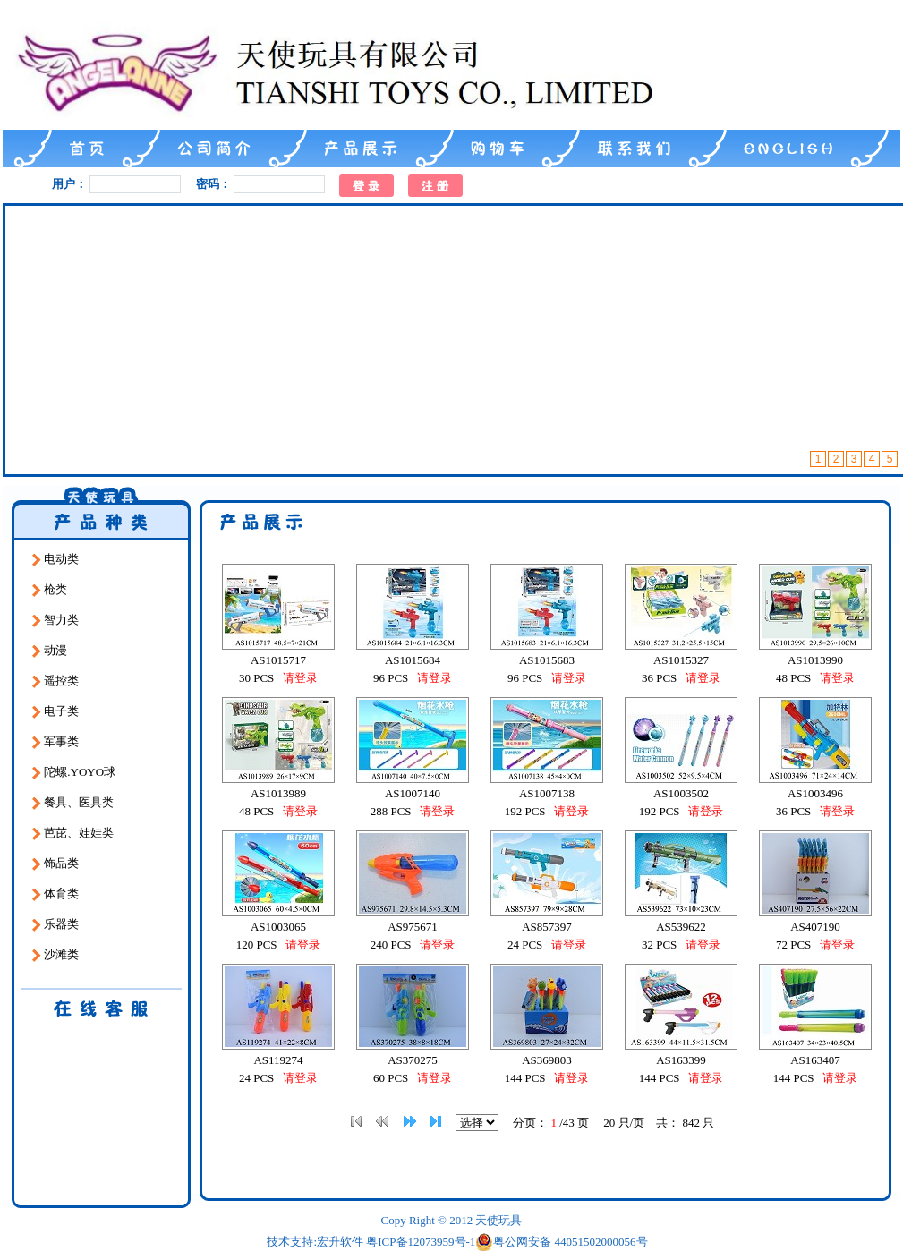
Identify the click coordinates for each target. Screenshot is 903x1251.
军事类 (55, 742)
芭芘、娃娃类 (73, 833)
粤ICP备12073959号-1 (420, 1241)
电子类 (55, 711)
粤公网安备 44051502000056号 (561, 1242)
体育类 (55, 894)
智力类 (55, 620)
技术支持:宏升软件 (315, 1241)
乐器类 (55, 924)
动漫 (49, 650)
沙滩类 (55, 955)
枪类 (49, 590)
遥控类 (55, 681)
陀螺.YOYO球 (73, 772)
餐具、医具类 (73, 803)
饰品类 (55, 863)
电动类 (55, 559)
